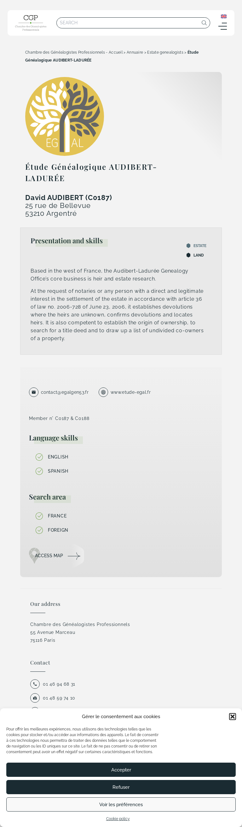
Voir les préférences (121, 804)
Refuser (121, 787)
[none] (224, 16)
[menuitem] (224, 16)
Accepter (121, 770)
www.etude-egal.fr (131, 392)
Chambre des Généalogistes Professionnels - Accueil (74, 52)
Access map (49, 555)
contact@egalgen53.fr (65, 392)
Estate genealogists (165, 52)
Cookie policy (118, 819)
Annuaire (135, 52)
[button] (232, 716)
